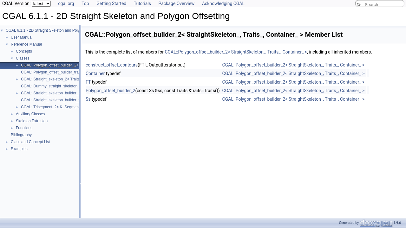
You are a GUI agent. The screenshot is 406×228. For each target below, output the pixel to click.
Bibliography (21, 135)
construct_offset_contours (112, 64)
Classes (22, 58)
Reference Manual (26, 44)
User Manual (21, 37)
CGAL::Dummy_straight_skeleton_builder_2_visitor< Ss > (69, 86)
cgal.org (66, 3)
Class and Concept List (30, 142)
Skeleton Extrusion (32, 121)
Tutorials (142, 3)
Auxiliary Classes (30, 114)
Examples (19, 149)
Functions (24, 128)
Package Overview (176, 3)
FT (88, 82)
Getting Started (111, 3)
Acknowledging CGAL (223, 3)
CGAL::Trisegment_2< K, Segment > (52, 107)
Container (95, 73)
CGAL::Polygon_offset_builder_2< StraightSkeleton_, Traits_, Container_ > (236, 51)
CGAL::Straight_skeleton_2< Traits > (52, 79)
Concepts (24, 51)
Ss (88, 99)
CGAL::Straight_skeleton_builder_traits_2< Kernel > (64, 100)
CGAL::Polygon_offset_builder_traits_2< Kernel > (62, 72)
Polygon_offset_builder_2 (110, 90)
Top (85, 3)
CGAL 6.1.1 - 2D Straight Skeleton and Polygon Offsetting (54, 30)
